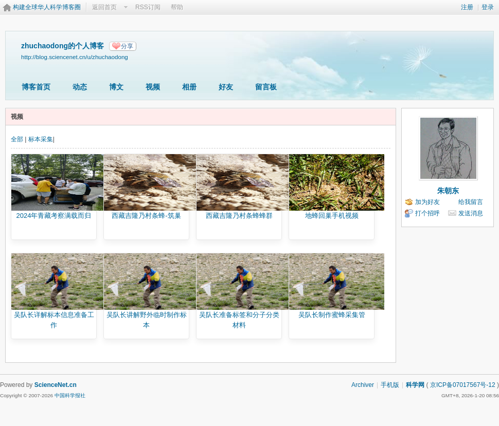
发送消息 (470, 213)
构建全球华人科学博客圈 (47, 7)
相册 (189, 87)
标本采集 (40, 139)
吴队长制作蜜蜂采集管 (331, 315)
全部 (17, 139)
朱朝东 (448, 191)
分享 (127, 46)
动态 (80, 87)
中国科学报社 (70, 395)
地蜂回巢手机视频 (332, 215)
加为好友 (427, 202)
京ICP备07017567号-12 (462, 384)
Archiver (362, 384)
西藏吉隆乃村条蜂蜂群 (239, 215)
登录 (488, 7)
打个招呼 (427, 213)
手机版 (390, 384)
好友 (226, 87)
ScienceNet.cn (55, 384)
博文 (116, 87)
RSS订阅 (148, 7)
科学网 (415, 384)
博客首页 (36, 87)
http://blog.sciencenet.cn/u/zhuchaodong (74, 56)
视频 (153, 87)
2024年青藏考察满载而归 (54, 215)
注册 (467, 7)
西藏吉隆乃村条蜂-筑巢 (146, 215)
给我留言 (470, 202)
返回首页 (104, 7)
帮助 (177, 7)
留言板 (266, 87)
